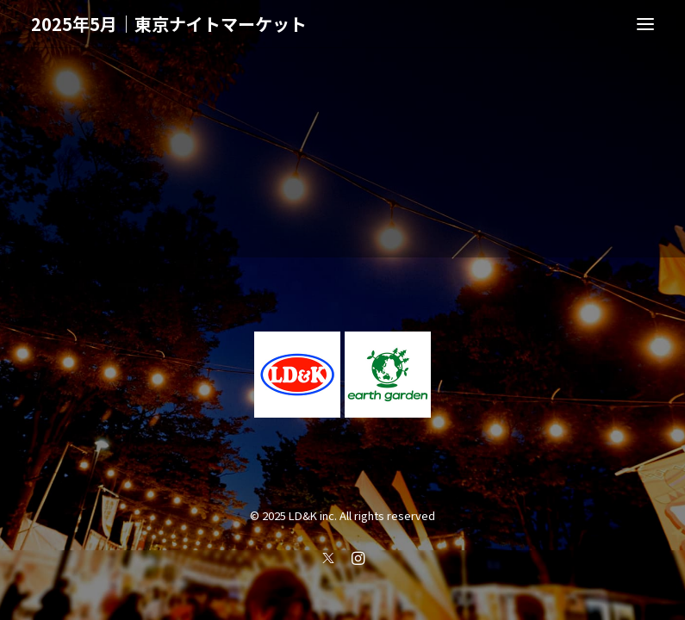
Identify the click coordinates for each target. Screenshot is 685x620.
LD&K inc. (313, 515)
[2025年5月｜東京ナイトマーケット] (169, 24)
